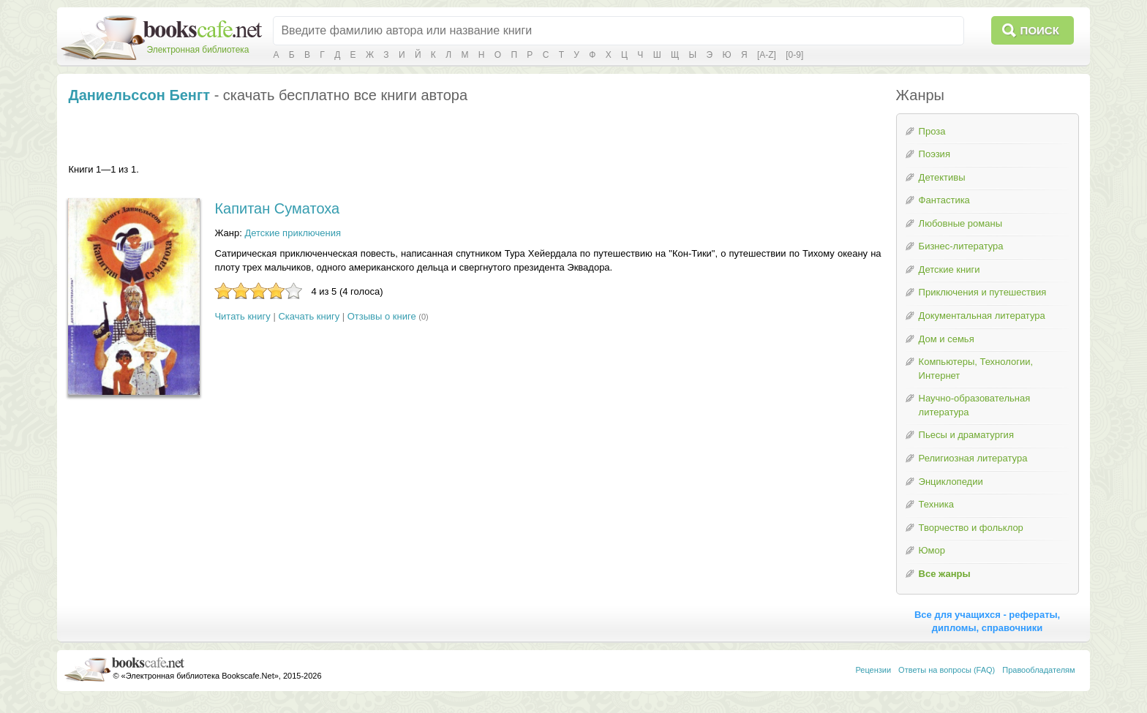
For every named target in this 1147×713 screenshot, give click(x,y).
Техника (936, 504)
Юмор (932, 550)
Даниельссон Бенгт (139, 95)
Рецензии (873, 669)
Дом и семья (946, 338)
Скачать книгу (308, 316)
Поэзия (934, 153)
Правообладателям (1038, 669)
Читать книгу (242, 316)
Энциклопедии (951, 481)
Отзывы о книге (381, 316)
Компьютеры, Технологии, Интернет (976, 368)
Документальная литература (982, 315)
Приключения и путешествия (983, 292)
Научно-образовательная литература (975, 405)
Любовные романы (960, 223)
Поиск (1039, 30)
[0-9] (794, 55)
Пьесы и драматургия (966, 434)
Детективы (942, 177)
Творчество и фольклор (971, 527)
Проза (932, 131)
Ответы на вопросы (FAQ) (946, 669)
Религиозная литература (973, 458)
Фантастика (944, 200)
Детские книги (949, 269)
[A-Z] (766, 55)
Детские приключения (292, 232)
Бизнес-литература (961, 246)
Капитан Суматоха (276, 208)
